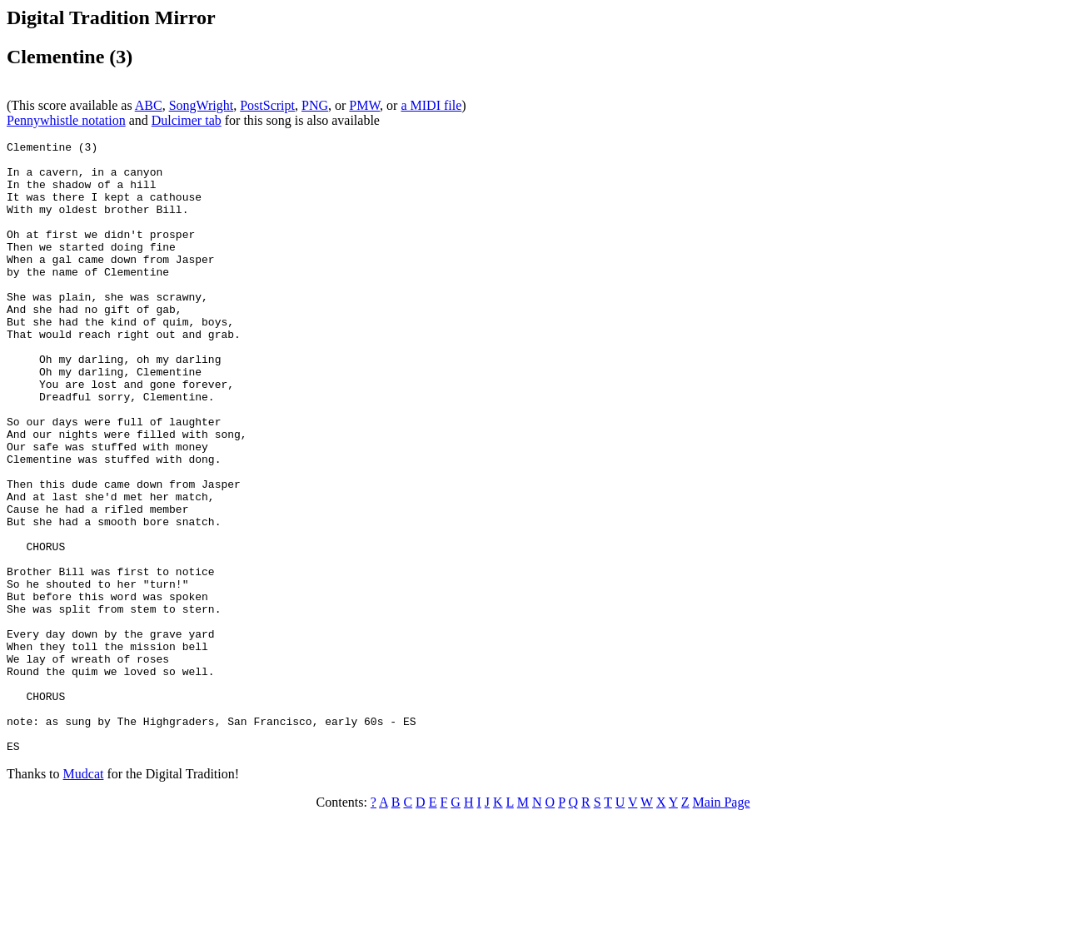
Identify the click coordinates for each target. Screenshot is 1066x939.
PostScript (267, 105)
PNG (314, 105)
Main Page (721, 924)
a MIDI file (431, 105)
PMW (364, 105)
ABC (148, 105)
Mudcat (83, 896)
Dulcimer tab (187, 120)
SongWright (201, 105)
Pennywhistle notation (66, 120)
